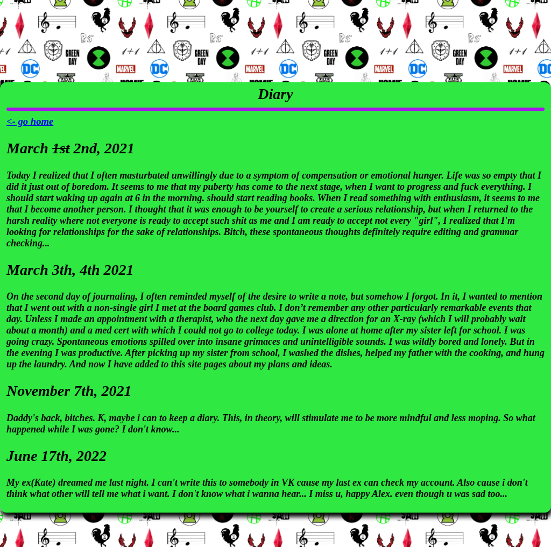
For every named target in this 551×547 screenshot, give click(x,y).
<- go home (29, 121)
